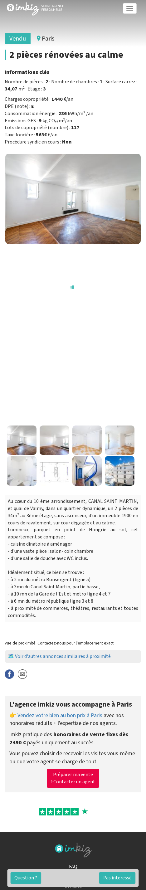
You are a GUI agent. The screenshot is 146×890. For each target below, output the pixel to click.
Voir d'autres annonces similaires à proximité (63, 656)
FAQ (73, 866)
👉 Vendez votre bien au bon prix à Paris (55, 715)
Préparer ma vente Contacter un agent (73, 778)
